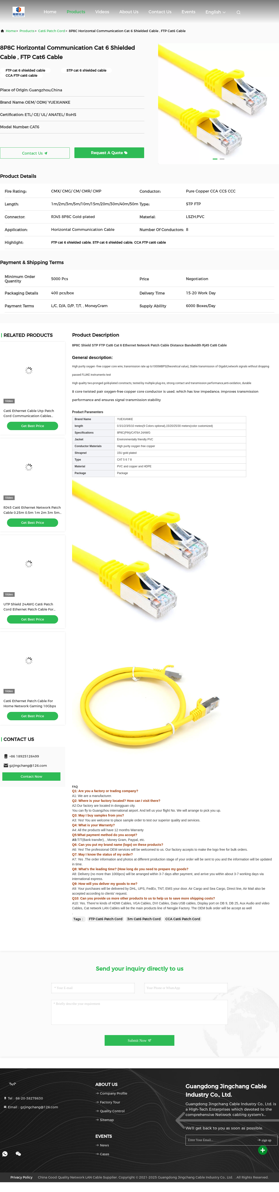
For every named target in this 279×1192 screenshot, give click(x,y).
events (188, 11)
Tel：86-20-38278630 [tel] (23, 1098)
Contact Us (160, 11)
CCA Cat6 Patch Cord (182, 919)
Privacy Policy (21, 1177)
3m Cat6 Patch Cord (144, 919)
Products (76, 11)
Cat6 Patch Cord (51, 31)
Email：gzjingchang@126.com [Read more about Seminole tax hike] (30, 1107)
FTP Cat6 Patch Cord (106, 919)
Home (50, 11)
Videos (102, 11)
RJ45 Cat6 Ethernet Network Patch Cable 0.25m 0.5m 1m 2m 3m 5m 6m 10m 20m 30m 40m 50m (32, 512)
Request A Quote (109, 153)
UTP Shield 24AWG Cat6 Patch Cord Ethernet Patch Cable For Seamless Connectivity (28, 609)
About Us (128, 11)
